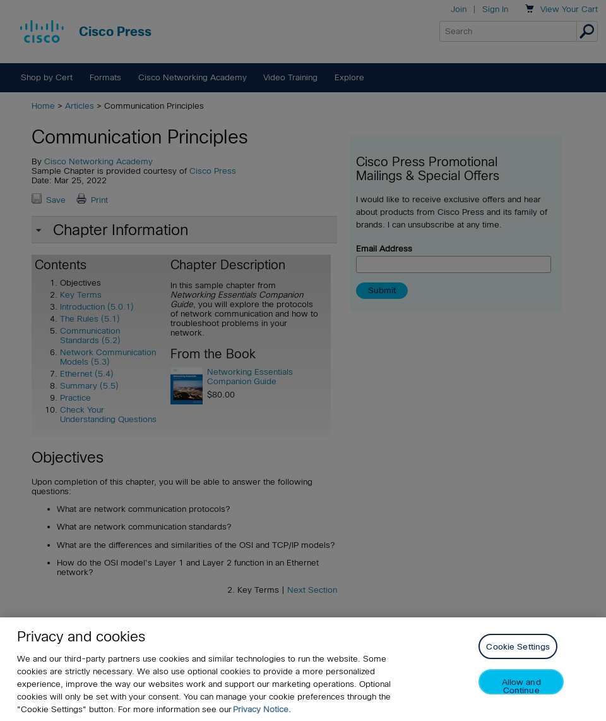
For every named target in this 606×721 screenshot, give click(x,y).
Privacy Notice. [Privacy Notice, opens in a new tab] (262, 709)
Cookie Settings (518, 646)
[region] (303, 669)
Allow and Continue (521, 685)
